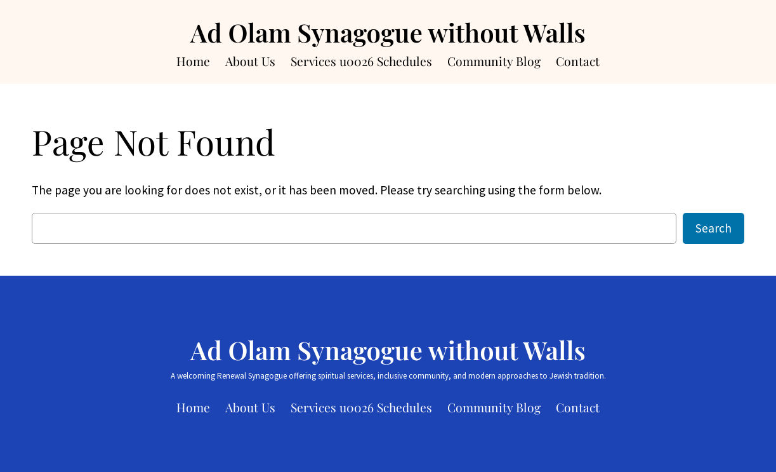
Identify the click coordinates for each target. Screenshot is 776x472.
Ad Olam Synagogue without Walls (388, 32)
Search (713, 228)
